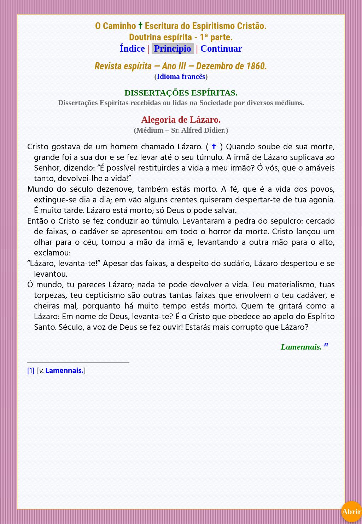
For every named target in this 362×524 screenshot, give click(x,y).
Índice (132, 48)
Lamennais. (65, 370)
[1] (30, 370)
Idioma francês (181, 76)
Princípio (172, 48)
